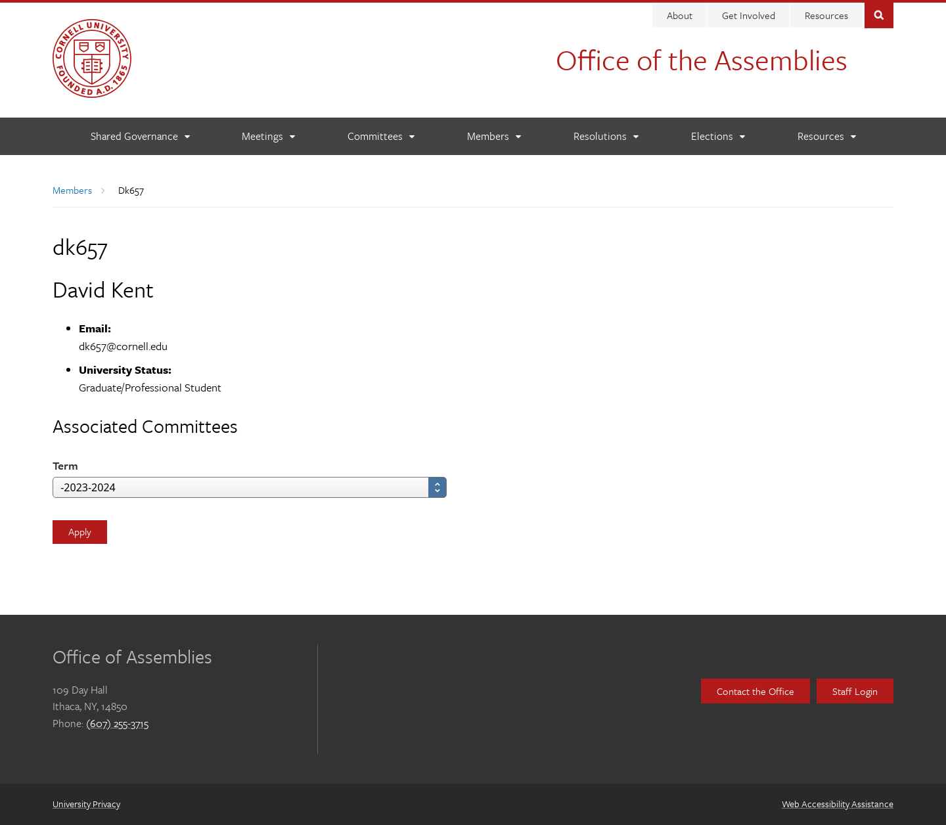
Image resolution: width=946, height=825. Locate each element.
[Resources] (826, 136)
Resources (826, 15)
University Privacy (86, 804)
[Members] (494, 136)
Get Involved (748, 15)
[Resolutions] (605, 136)
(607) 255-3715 (117, 723)
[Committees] (380, 136)
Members (72, 190)
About (679, 15)
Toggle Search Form (879, 14)
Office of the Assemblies (701, 59)
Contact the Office (755, 691)
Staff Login (855, 691)
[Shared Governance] (139, 136)
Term (65, 465)
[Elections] (718, 136)
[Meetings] (268, 136)
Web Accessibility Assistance (837, 804)
